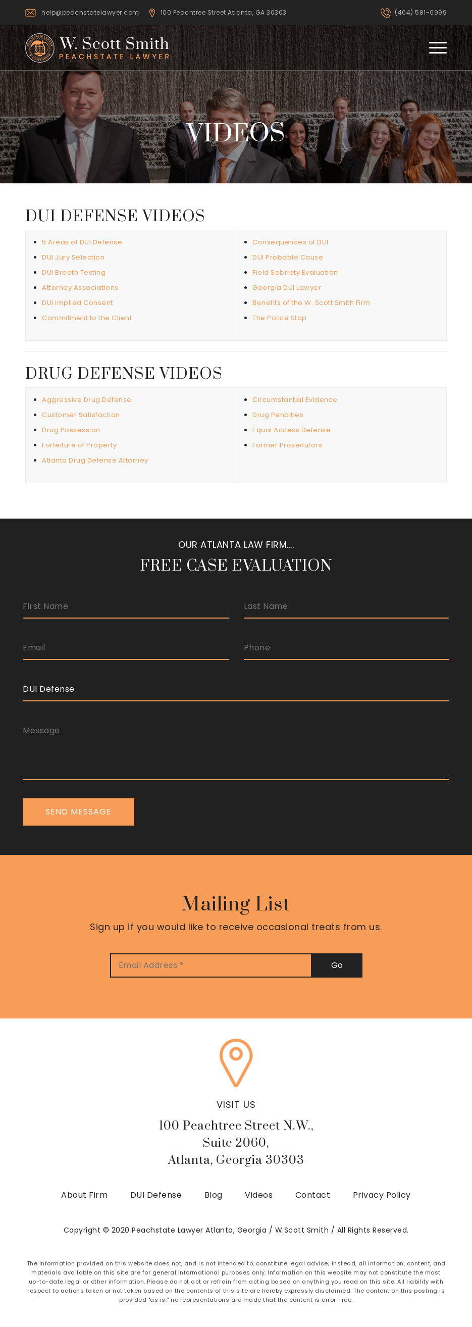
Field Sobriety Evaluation (295, 272)
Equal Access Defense (291, 430)
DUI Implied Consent (77, 303)
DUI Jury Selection (73, 257)
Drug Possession (71, 430)
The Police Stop (279, 318)
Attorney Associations (80, 287)
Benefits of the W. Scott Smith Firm (311, 303)
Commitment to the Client (87, 318)
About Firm (84, 1195)
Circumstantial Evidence (295, 399)
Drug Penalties (277, 415)
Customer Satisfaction (81, 415)
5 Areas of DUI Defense (82, 242)
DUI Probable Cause (287, 257)
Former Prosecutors (287, 445)
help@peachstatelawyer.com (90, 12)
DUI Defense (156, 1195)
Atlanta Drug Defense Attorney (95, 460)
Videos (259, 1195)
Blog (213, 1195)
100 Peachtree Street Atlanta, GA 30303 (224, 12)
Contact (313, 1195)
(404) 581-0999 (421, 12)
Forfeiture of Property (79, 445)
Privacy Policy (382, 1195)
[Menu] (433, 47)
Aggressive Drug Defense (87, 399)
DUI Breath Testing (74, 272)
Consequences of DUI (290, 242)
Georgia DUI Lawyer (286, 287)
